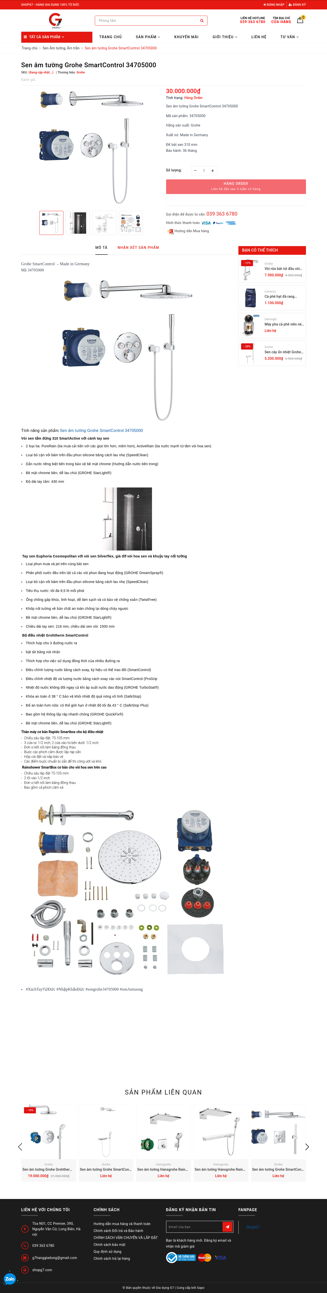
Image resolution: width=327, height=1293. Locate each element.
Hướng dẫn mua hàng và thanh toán (122, 1224)
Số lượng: (174, 170)
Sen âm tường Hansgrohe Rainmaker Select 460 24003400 (183, 1169)
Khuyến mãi (186, 37)
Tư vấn (289, 37)
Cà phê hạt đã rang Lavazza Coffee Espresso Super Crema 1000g (283, 296)
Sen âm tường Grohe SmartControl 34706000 (288, 1169)
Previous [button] (20, 1147)
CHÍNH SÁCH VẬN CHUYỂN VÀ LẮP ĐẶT (126, 1238)
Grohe (269, 263)
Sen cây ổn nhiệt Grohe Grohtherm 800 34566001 (283, 352)
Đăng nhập (274, 4)
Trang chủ (110, 37)
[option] (91, 147)
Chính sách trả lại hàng (112, 1259)
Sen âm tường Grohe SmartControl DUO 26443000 (119, 1169)
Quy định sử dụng (108, 1252)
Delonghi (271, 319)
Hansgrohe (163, 1164)
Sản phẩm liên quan (163, 1092)
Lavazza (270, 291)
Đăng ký (297, 4)
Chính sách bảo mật (109, 1245)
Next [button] (307, 1147)
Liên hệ (259, 37)
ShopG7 (253, 1227)
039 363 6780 (221, 214)
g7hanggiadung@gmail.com (54, 1258)
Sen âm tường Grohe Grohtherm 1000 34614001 (61, 1169)
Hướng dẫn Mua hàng (188, 231)
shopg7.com (42, 1270)
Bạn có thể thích (260, 250)
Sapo (200, 1288)
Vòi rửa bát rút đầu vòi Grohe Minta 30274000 (283, 269)
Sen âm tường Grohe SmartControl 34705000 (101, 430)
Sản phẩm (148, 37)
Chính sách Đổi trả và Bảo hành (118, 1231)
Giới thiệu (225, 37)
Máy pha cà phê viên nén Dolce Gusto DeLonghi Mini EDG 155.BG (284, 324)
